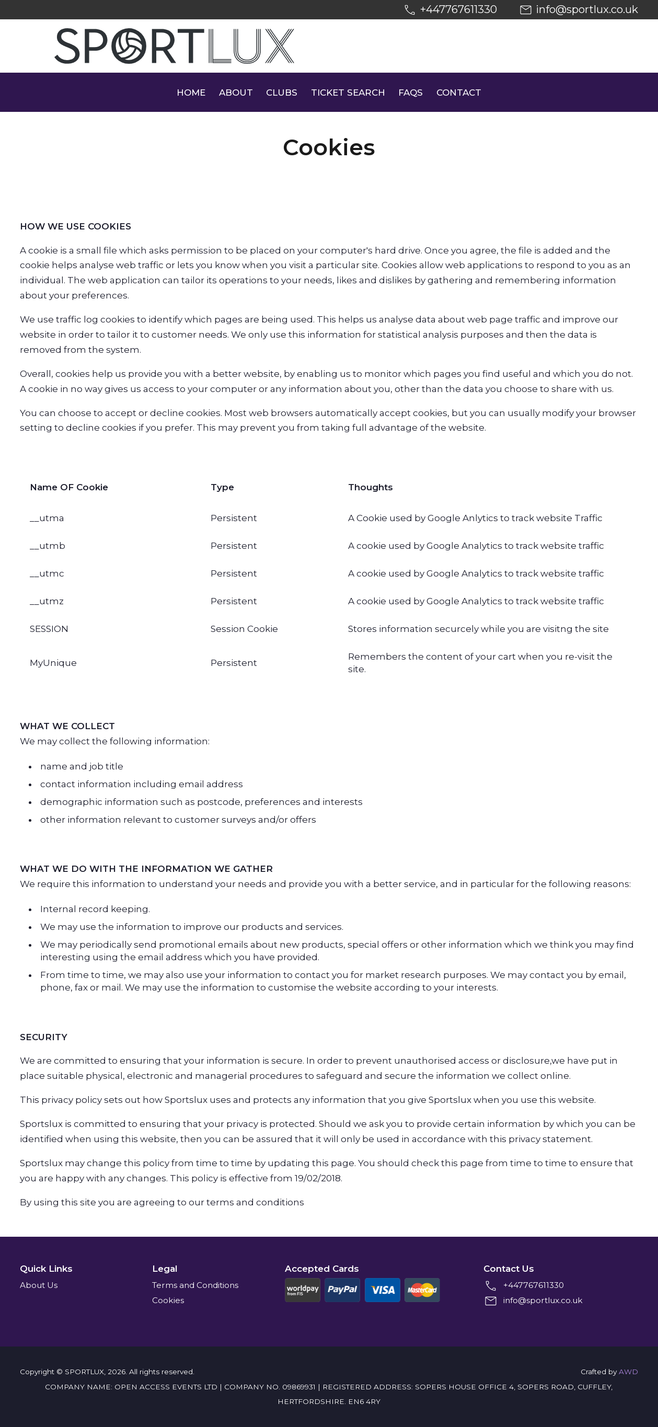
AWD (628, 1371)
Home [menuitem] (191, 92)
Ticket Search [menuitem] (348, 92)
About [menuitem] (236, 92)
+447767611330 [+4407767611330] (458, 9)
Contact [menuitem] (458, 92)
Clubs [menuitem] (281, 92)
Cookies (168, 1300)
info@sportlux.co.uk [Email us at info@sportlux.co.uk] (587, 9)
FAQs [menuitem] (410, 92)
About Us (38, 1285)
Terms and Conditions (195, 1285)
